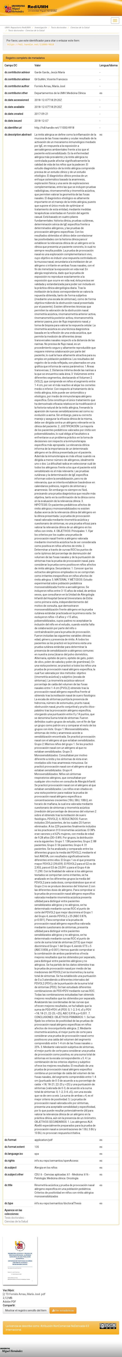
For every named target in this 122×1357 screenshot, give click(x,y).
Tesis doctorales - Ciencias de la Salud (26, 30)
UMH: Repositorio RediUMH (18, 27)
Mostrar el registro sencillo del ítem (25, 1310)
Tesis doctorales (58, 27)
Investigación (40, 27)
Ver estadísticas (63, 1310)
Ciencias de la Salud (79, 27)
